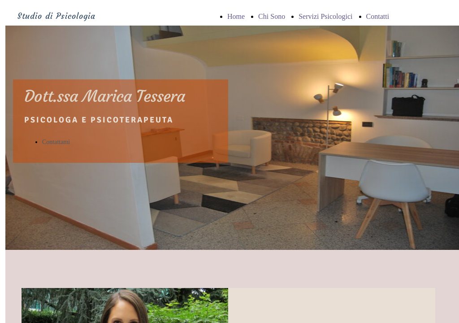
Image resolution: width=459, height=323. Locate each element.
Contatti (378, 16)
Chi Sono (271, 16)
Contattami (56, 142)
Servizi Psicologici (325, 16)
